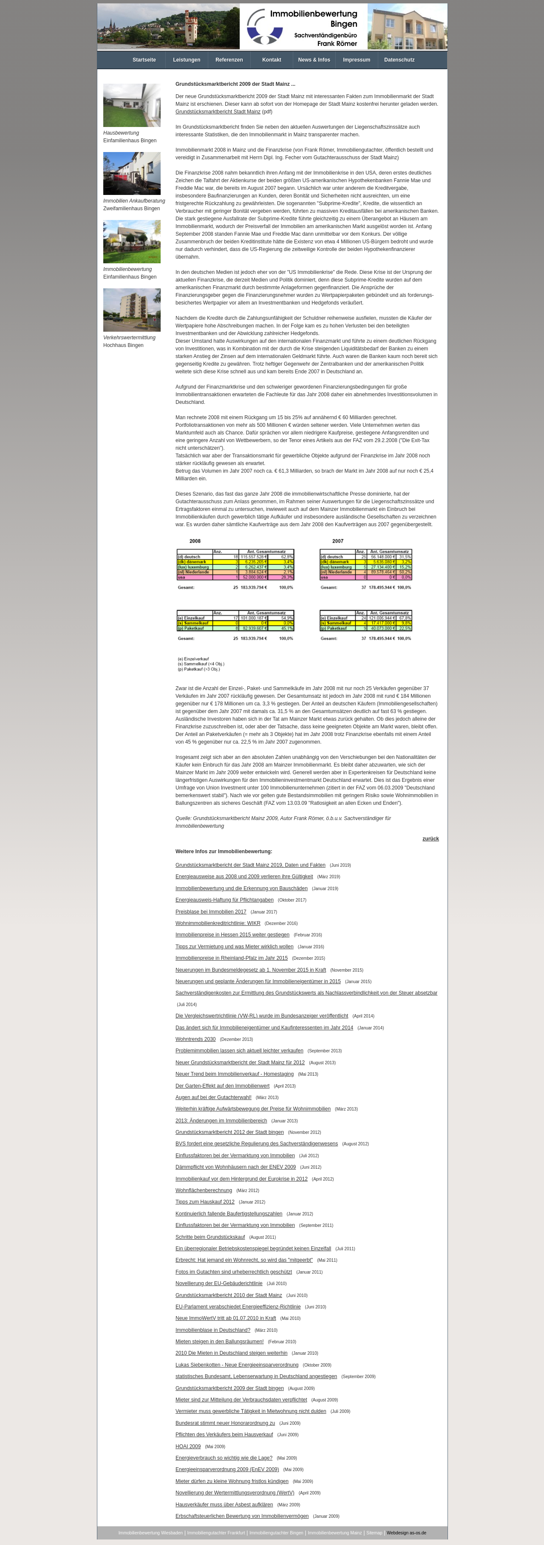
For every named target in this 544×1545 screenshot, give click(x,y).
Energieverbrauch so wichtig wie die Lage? (224, 1458)
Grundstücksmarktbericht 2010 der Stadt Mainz (229, 1295)
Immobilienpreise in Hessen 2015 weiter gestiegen (232, 935)
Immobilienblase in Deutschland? (213, 1330)
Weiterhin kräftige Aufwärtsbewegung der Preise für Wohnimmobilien (253, 1109)
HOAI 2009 (188, 1446)
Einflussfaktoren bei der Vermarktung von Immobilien (235, 1156)
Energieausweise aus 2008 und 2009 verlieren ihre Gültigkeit (244, 877)
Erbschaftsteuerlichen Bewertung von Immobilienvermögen (242, 1516)
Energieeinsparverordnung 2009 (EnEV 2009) (227, 1469)
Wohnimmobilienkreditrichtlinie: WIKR (218, 923)
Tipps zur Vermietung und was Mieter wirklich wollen (235, 947)
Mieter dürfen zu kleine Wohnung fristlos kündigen (232, 1481)
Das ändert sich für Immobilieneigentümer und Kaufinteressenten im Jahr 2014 (264, 1028)
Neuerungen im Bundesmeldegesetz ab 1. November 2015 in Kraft (251, 970)
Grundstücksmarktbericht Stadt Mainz (218, 112)
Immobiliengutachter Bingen (276, 1533)
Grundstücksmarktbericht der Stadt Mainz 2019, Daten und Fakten (251, 865)
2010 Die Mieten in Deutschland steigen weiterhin (232, 1353)
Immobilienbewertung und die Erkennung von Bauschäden (242, 888)
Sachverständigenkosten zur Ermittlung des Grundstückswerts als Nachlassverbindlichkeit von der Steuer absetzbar (306, 993)
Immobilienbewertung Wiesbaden (151, 1533)
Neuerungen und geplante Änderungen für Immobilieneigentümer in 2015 (258, 981)
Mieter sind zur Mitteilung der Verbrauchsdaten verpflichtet (241, 1400)
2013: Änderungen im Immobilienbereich (221, 1121)
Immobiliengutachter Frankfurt (216, 1533)
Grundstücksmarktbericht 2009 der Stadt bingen (230, 1388)
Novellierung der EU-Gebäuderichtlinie (219, 1283)
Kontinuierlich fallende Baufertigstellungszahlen (229, 1214)
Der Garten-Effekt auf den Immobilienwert (222, 1086)
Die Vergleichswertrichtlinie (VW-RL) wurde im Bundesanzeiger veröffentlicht (262, 1016)
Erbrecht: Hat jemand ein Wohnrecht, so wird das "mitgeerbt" (244, 1260)
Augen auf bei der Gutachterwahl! (214, 1097)
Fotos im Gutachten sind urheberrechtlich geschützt (234, 1272)
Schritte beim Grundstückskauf (210, 1237)
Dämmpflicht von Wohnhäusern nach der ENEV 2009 (236, 1167)
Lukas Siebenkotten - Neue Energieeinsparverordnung (237, 1365)
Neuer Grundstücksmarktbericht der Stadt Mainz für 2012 (240, 1063)
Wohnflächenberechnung (204, 1190)
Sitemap (374, 1533)
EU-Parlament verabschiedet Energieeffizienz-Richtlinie (238, 1307)
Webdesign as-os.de (406, 1533)
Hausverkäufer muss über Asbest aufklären (224, 1505)
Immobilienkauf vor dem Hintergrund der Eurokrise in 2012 (242, 1179)
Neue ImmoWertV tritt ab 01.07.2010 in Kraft (226, 1318)
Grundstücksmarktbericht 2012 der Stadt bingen (230, 1132)
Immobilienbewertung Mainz (335, 1533)
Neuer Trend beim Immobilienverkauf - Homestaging (235, 1074)
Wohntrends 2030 (196, 1039)
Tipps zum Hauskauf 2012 (205, 1202)
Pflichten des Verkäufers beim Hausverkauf (224, 1435)
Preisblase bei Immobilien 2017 (211, 912)
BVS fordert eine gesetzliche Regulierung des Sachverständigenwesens (257, 1144)
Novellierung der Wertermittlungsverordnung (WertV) (235, 1493)
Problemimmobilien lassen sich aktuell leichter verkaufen (239, 1051)
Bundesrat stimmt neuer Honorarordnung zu (225, 1423)
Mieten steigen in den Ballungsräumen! (220, 1342)
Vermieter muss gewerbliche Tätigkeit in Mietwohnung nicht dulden (251, 1411)
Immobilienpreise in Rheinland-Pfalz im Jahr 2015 (232, 958)
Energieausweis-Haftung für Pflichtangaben (225, 900)
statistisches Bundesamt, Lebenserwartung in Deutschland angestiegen (256, 1376)
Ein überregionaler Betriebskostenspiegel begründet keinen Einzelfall (253, 1249)
